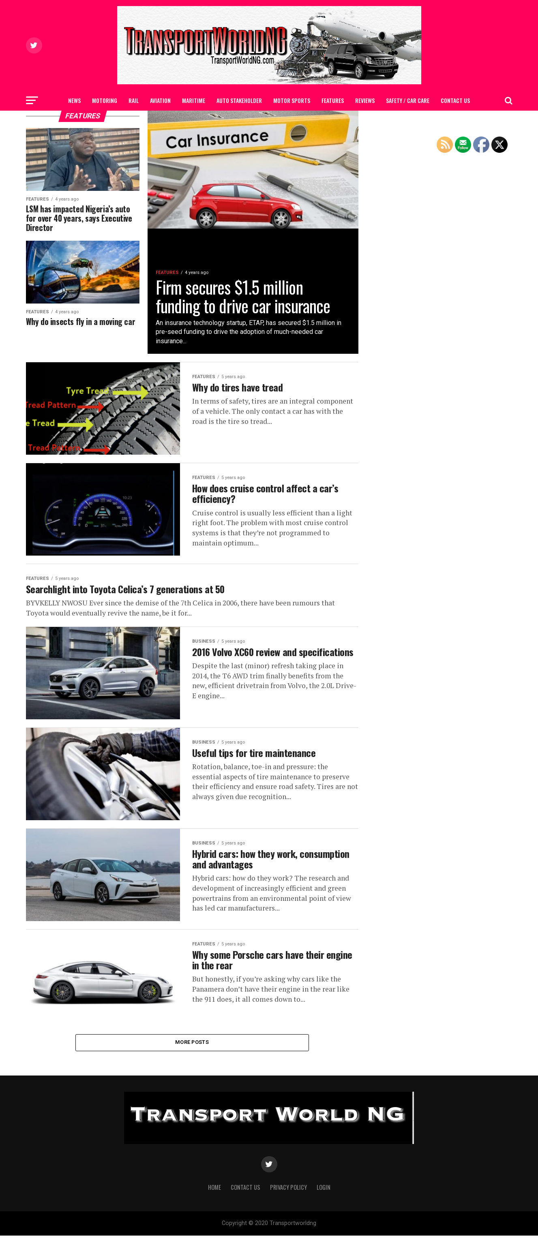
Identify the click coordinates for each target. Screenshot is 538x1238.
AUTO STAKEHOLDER (239, 100)
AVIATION (160, 100)
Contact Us (455, 100)
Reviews (365, 100)
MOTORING (104, 100)
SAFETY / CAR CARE (407, 100)
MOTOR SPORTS (291, 100)
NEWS (74, 100)
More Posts (192, 1044)
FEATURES (333, 100)
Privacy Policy (288, 1189)
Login (323, 1189)
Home (214, 1189)
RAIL (134, 100)
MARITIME (193, 100)
